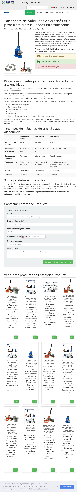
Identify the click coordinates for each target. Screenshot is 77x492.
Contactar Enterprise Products (58, 262)
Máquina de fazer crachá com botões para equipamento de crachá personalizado (12, 428)
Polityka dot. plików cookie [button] (38, 489)
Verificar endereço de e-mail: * (19, 229)
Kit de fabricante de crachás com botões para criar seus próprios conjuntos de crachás (49, 429)
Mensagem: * (12, 249)
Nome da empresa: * (15, 241)
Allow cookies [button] (67, 486)
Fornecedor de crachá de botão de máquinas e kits (50, 299)
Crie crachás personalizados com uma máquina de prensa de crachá (68, 429)
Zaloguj (70, 7)
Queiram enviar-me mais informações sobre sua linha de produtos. (40, 254)
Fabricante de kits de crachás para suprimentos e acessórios (12, 299)
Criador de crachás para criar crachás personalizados (30, 427)
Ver (16, 337)
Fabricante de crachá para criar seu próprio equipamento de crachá (31, 363)
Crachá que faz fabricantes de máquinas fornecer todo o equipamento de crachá (68, 299)
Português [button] (57, 7)
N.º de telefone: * (14, 237)
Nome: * (10, 213)
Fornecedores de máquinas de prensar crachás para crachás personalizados (68, 364)
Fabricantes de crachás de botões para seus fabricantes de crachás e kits (12, 364)
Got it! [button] (56, 486)
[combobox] (25, 236)
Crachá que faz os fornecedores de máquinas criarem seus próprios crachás (49, 363)
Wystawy (35, 2)
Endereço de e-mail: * (15, 221)
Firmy (25, 2)
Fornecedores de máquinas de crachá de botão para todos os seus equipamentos (31, 300)
